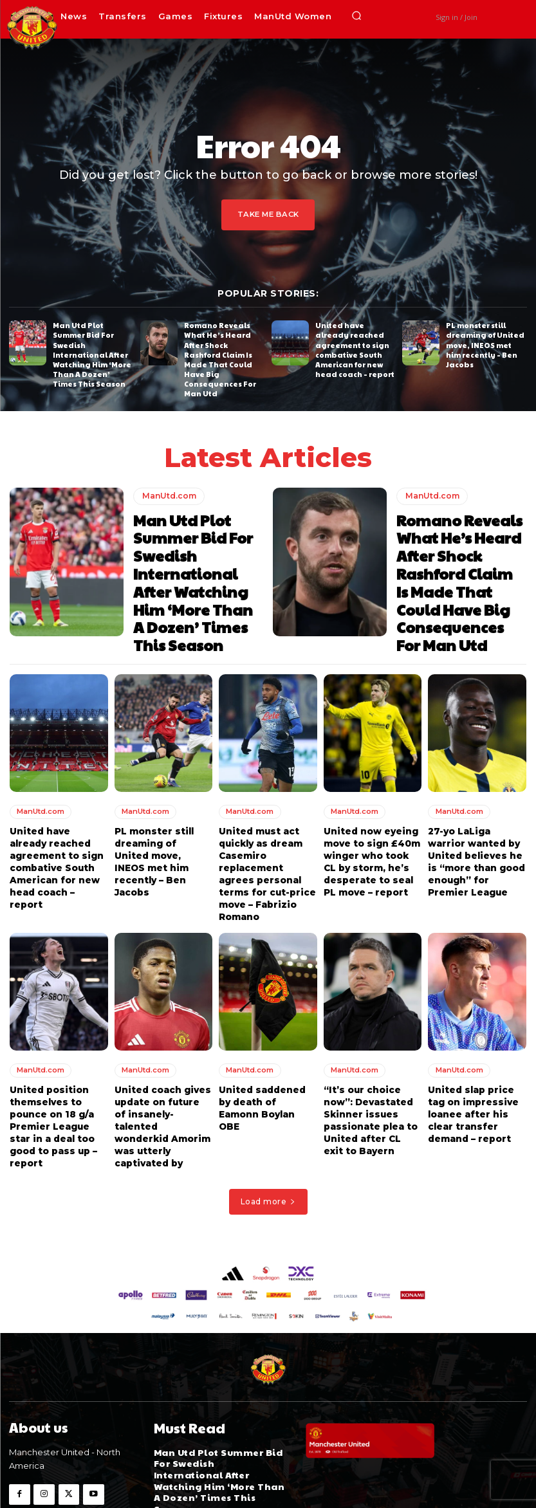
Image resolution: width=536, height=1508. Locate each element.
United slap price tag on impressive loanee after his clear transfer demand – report (471, 1061)
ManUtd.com (168, 480)
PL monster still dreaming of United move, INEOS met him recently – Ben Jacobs (484, 342)
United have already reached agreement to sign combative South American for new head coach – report (353, 347)
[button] (356, 16)
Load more (268, 1134)
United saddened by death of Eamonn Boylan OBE (267, 1050)
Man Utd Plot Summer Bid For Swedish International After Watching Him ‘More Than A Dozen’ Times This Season (92, 347)
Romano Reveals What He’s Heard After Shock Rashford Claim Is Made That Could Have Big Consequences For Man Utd (221, 351)
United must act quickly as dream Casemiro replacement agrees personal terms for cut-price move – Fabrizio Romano (267, 831)
